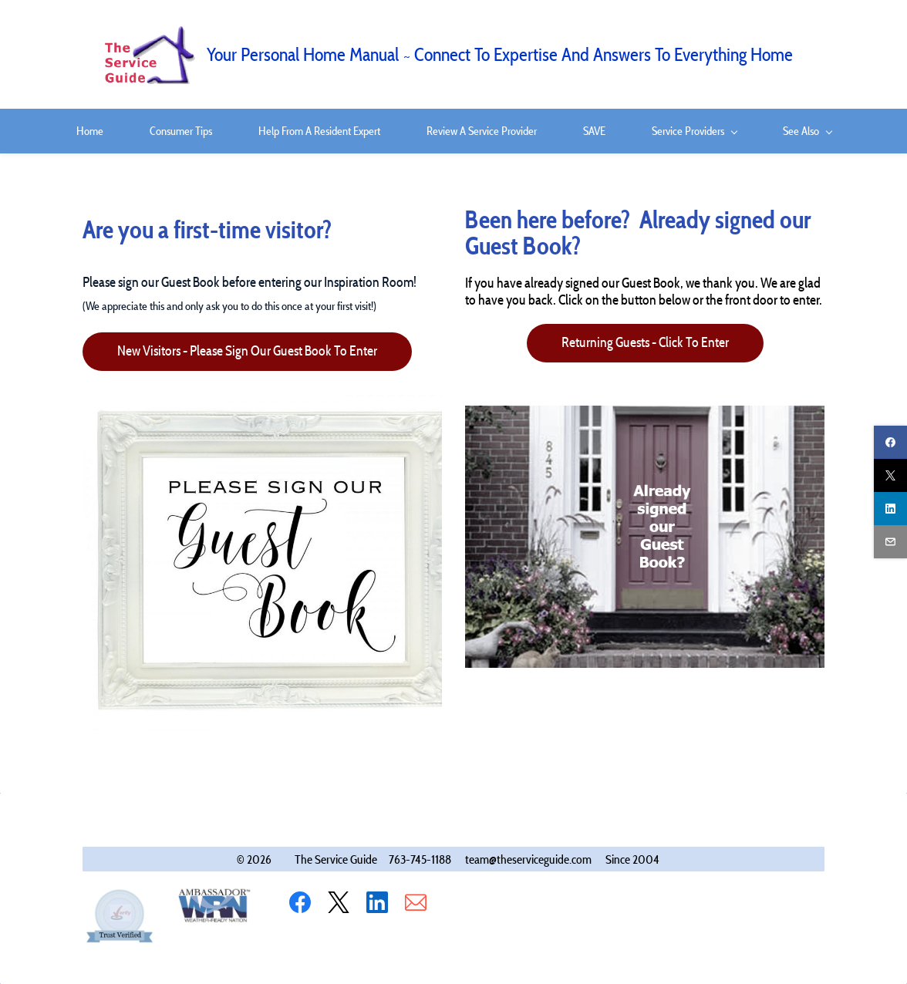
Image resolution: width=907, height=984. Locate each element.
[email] (890, 541)
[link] (275, 397)
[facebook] (890, 442)
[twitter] (890, 475)
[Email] (415, 902)
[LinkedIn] (377, 902)
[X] (338, 902)
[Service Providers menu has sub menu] (694, 131)
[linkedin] (890, 508)
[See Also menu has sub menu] (807, 131)
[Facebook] (300, 902)
